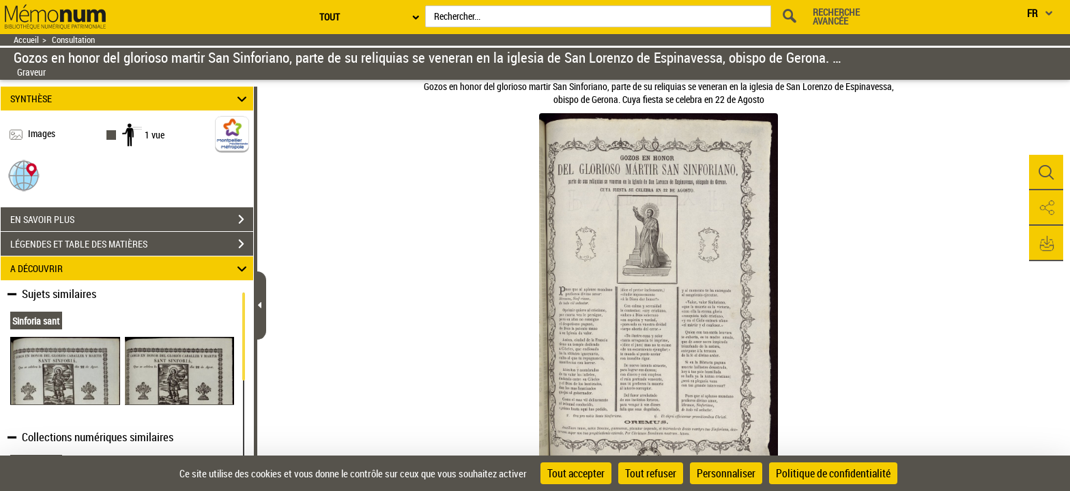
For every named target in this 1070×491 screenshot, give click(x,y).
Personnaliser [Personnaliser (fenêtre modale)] (726, 473)
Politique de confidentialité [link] (833, 473)
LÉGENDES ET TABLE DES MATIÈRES (131, 244)
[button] (24, 174)
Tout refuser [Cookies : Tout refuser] (650, 473)
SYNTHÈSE (130, 98)
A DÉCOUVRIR (130, 268)
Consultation (73, 40)
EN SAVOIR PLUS (131, 219)
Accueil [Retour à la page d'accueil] (26, 40)
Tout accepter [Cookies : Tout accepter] (576, 473)
